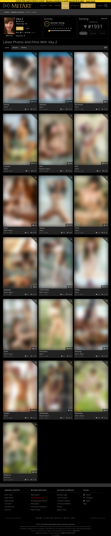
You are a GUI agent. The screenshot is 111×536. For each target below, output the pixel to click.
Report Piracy (62, 510)
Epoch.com (76, 530)
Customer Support (63, 501)
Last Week (83, 33)
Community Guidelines (39, 507)
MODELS (65, 5)
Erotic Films (9, 495)
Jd (9, 477)
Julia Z (77, 354)
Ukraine (20, 21)
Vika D (82, 416)
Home (7, 12)
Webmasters (35, 495)
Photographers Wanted (39, 501)
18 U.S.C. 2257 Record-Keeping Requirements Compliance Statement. (55, 524)
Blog (85, 504)
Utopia (6, 413)
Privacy (59, 507)
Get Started (88, 6)
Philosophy (35, 504)
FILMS (51, 5)
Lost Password (62, 498)
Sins (41, 166)
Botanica (7, 475)
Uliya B (42, 416)
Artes (6, 351)
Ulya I (6, 230)
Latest (7, 48)
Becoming (79, 105)
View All (104, 18)
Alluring (78, 351)
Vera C (46, 292)
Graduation (44, 413)
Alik (76, 166)
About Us (8, 510)
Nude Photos (9, 498)
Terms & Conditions (64, 504)
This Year (102, 33)
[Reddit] (87, 501)
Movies (15, 47)
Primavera (43, 351)
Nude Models (9, 501)
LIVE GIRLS (74, 5)
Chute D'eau (44, 290)
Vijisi (6, 228)
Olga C (11, 292)
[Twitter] (87, 495)
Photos (24, 47)
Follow (19, 28)
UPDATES (43, 5)
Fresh (77, 228)
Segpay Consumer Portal (68, 533)
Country (7, 166)
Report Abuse (35, 510)
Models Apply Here (37, 498)
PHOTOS (57, 5)
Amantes (7, 290)
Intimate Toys (9, 507)
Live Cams (8, 504)
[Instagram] (88, 498)
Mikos (77, 290)
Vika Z (6, 107)
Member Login (62, 495)
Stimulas (43, 105)
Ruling (6, 105)
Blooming (78, 413)
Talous (42, 228)
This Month (93, 33)
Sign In (100, 5)
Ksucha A (43, 169)
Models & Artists (17, 12)
